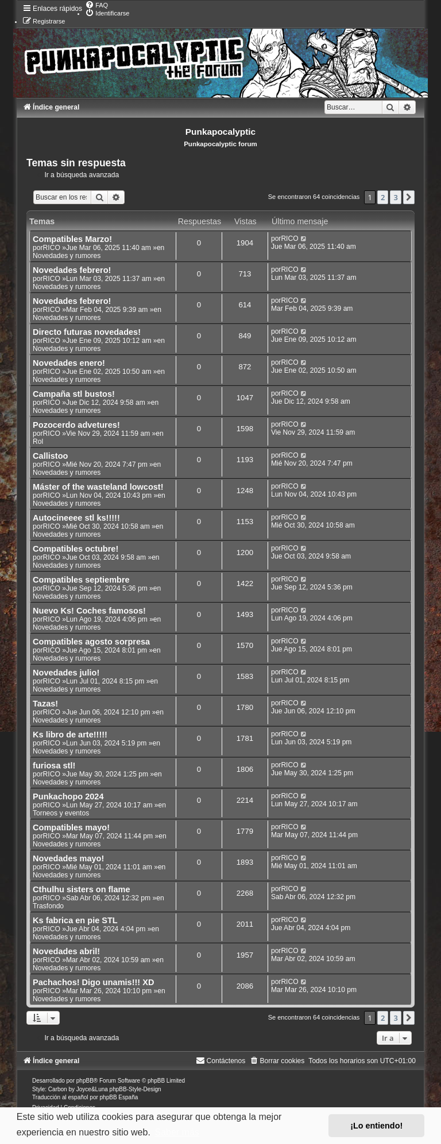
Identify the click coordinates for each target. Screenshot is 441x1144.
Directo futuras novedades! (87, 332)
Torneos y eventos (61, 813)
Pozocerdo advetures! (76, 425)
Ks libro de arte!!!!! (70, 734)
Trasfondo (48, 906)
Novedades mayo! (68, 858)
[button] (409, 197)
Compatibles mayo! (71, 827)
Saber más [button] (176, 1132)
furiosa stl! (54, 765)
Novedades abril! (66, 951)
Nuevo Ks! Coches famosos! (89, 610)
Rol (38, 442)
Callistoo (50, 455)
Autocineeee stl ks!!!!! (76, 517)
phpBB (85, 1080)
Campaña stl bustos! (74, 394)
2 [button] (383, 197)
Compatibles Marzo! (72, 239)
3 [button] (395, 197)
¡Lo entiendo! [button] (376, 1125)
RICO (51, 248)
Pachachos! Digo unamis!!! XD (93, 982)
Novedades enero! (69, 363)
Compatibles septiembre (81, 579)
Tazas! (45, 703)
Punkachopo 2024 (68, 796)
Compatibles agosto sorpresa (91, 641)
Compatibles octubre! (75, 548)
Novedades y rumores (66, 256)
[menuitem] (96, 5)
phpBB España (119, 1097)
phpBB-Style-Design (135, 1089)
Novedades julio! (66, 672)
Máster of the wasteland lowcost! (98, 486)
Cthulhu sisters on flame (81, 889)
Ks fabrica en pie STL (75, 920)
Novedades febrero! (72, 270)
